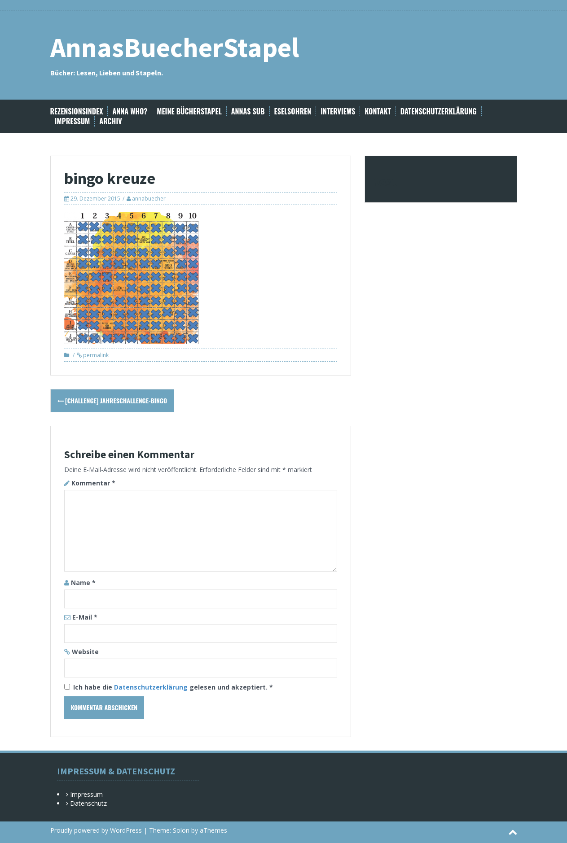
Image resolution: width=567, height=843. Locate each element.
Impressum (72, 121)
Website (85, 651)
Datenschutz (88, 803)
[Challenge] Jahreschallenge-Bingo (112, 400)
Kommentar (93, 483)
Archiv (110, 121)
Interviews (338, 111)
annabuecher (149, 198)
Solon (181, 830)
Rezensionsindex (76, 111)
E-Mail (84, 617)
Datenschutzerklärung (438, 111)
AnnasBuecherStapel (174, 47)
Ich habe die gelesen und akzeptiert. (168, 687)
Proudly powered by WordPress (96, 830)
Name (83, 582)
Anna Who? (129, 111)
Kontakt (378, 111)
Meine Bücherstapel (189, 111)
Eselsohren (293, 111)
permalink (95, 355)
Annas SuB (248, 111)
